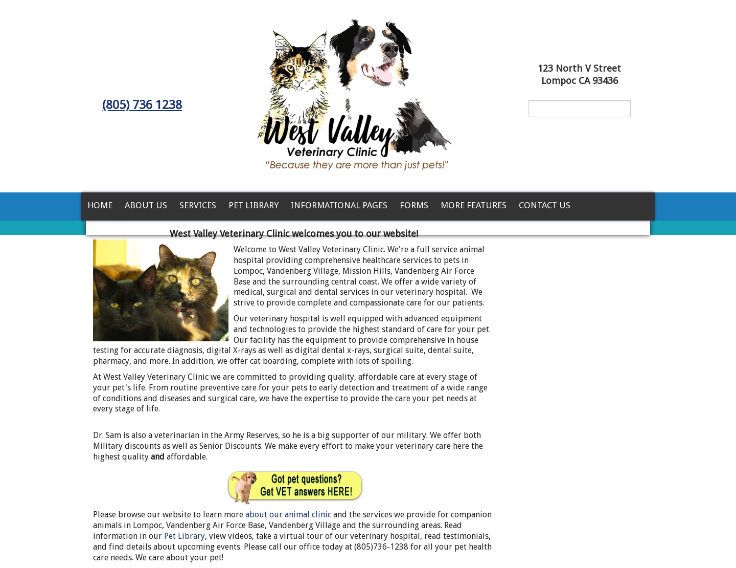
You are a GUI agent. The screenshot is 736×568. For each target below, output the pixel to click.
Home (99, 205)
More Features (474, 205)
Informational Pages (339, 205)
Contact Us (544, 205)
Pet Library (253, 205)
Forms (414, 205)
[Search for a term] (579, 108)
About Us (146, 205)
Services (197, 205)
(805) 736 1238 (142, 105)
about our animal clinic (289, 514)
